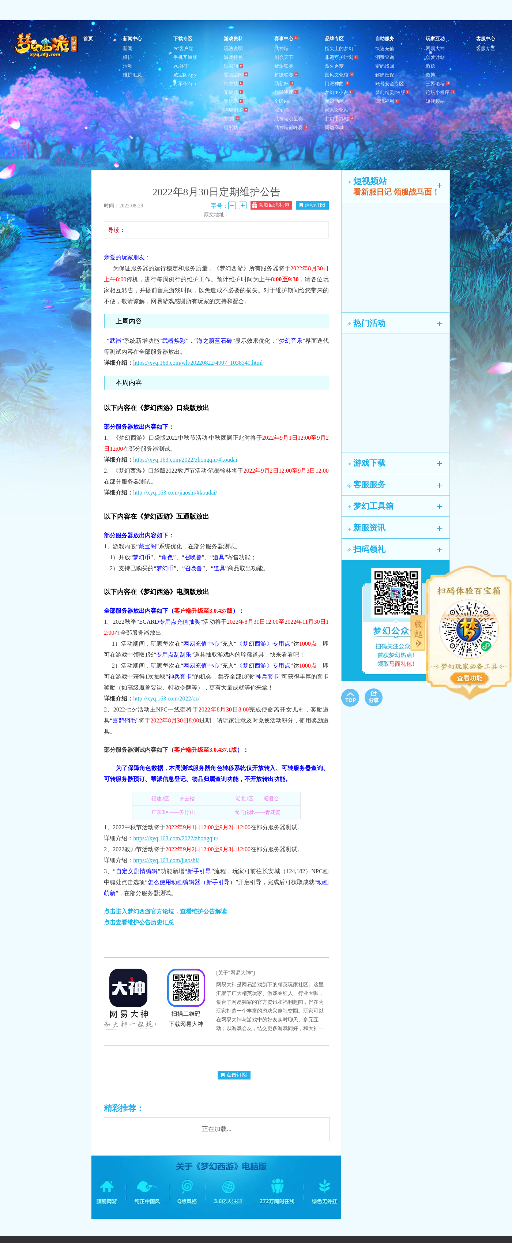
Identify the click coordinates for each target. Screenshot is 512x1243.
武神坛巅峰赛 (291, 127)
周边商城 (334, 127)
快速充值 (384, 48)
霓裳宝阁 (236, 75)
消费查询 (384, 57)
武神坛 (281, 48)
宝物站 (233, 101)
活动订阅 (312, 205)
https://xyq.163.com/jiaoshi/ (166, 860)
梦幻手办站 (339, 118)
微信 (430, 66)
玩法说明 (233, 48)
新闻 (127, 48)
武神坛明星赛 (288, 118)
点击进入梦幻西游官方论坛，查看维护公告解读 (165, 911)
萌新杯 (284, 83)
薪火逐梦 (334, 66)
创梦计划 (435, 57)
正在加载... (216, 1129)
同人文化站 (337, 110)
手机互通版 (185, 57)
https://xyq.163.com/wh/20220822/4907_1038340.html (198, 363)
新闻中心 (132, 38)
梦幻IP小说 (339, 92)
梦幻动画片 (337, 101)
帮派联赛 (283, 66)
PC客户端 (183, 48)
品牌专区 (334, 38)
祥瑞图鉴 (236, 110)
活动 (127, 66)
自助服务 (384, 38)
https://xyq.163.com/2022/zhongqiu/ (175, 838)
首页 (88, 38)
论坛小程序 (440, 92)
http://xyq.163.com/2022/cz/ (166, 698)
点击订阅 (234, 1075)
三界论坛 (438, 83)
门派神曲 (337, 83)
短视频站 (435, 101)
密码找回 (384, 66)
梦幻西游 (46, 45)
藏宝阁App (184, 75)
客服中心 (485, 38)
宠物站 (233, 92)
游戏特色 (233, 57)
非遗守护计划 (341, 57)
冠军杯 (281, 110)
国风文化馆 (339, 75)
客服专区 (485, 48)
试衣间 (233, 66)
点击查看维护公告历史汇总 (139, 922)
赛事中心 (286, 38)
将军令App (184, 83)
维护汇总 (132, 75)
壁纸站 (231, 127)
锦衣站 (233, 83)
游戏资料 (233, 38)
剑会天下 (283, 57)
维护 (127, 57)
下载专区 (182, 38)
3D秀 (232, 118)
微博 (430, 75)
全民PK (282, 101)
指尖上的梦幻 (339, 48)
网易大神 (435, 48)
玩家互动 (435, 38)
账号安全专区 (389, 83)
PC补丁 (181, 66)
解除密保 (384, 75)
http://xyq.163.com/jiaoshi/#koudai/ (175, 492)
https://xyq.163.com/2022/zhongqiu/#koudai (185, 460)
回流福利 (387, 101)
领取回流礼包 (270, 205)
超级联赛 (286, 75)
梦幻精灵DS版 (392, 92)
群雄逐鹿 (286, 92)
